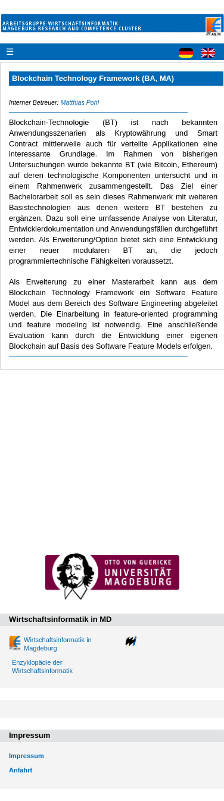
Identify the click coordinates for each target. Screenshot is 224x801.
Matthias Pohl (79, 102)
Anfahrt (20, 770)
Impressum (26, 755)
